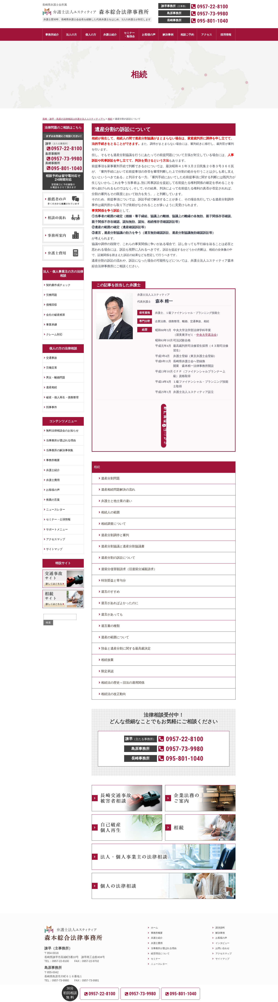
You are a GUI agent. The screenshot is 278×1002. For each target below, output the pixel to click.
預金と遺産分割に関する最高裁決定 (126, 614)
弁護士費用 (53, 480)
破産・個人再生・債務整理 (62, 397)
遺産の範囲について (115, 603)
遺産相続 (51, 387)
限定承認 (107, 637)
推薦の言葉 (53, 499)
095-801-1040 (66, 168)
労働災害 (51, 367)
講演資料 (220, 893)
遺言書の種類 (110, 591)
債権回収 (51, 304)
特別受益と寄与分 (113, 546)
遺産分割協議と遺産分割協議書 (122, 512)
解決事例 (220, 898)
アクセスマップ (55, 539)
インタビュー (222, 909)
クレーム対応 (54, 334)
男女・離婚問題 (55, 377)
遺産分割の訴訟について (118, 523)
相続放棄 (107, 625)
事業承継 (51, 324)
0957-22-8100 (66, 148)
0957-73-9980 (66, 159)
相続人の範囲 (110, 478)
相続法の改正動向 (113, 659)
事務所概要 (53, 460)
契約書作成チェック (58, 285)
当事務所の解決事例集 (59, 450)
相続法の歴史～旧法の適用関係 (122, 648)
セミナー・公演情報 (58, 519)
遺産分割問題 (110, 444)
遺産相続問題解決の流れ (118, 455)
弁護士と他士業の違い (116, 466)
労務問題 (51, 294)
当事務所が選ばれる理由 (61, 440)
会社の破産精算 (55, 314)
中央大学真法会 (206, 334)
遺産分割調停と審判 (115, 501)
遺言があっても (112, 580)
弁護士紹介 (53, 470)
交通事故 (51, 357)
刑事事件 (51, 407)
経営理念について (160, 919)
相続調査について (113, 489)
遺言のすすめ (110, 557)
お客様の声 (53, 489)
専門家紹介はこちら (163, 408)
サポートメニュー (57, 529)
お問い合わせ (222, 914)
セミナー (155, 924)
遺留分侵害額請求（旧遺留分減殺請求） (129, 535)
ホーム (154, 893)
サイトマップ (54, 549)
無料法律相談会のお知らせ (62, 430)
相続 (97, 432)
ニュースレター (55, 509)
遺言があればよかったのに (119, 569)
